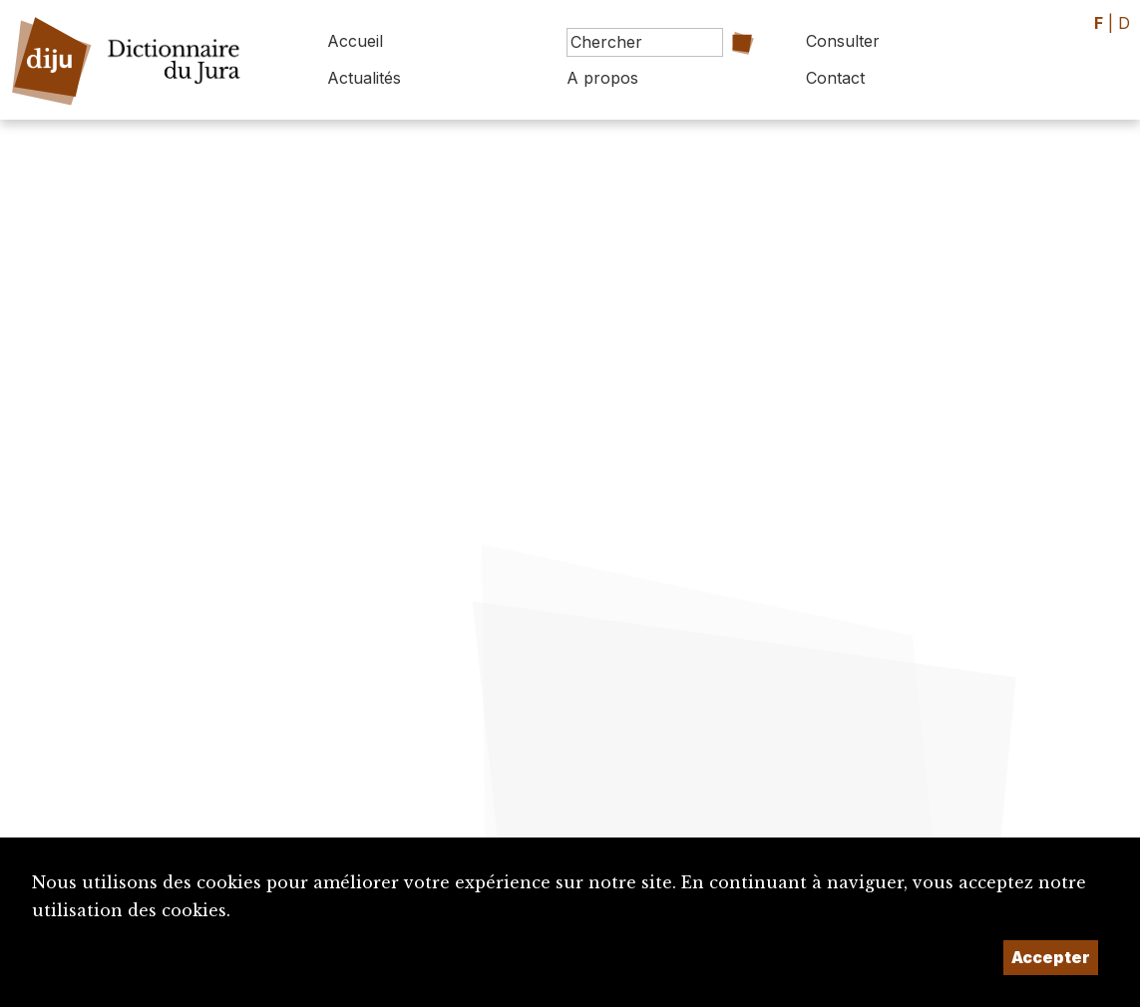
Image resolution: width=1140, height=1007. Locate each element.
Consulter (843, 41)
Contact (835, 78)
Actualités (364, 78)
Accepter (1050, 957)
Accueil (355, 41)
